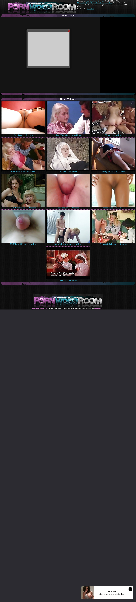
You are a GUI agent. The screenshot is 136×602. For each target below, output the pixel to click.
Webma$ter (98, 308)
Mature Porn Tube (83, 3)
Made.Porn (108, 3)
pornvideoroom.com (40, 308)
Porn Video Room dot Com (94, 1)
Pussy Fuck (90, 9)
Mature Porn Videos (97, 3)
